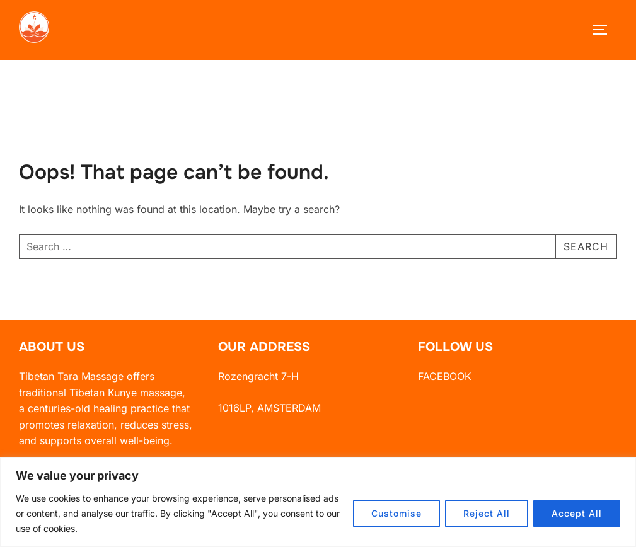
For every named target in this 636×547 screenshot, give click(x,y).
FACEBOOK (444, 385)
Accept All (577, 513)
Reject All (486, 513)
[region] (318, 502)
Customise (396, 513)
